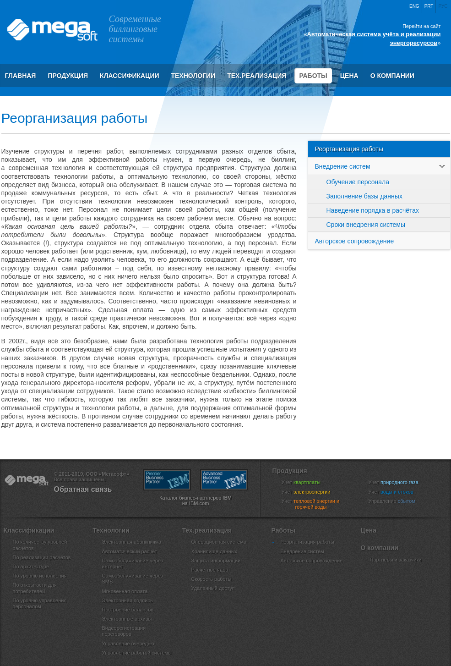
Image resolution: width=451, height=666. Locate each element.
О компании (392, 75)
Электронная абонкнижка (132, 542)
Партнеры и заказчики (396, 559)
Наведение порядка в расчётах (372, 210)
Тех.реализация (256, 75)
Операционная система (219, 542)
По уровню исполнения (40, 575)
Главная (20, 75)
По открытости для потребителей (35, 588)
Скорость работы (211, 579)
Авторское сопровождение (354, 241)
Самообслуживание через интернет (132, 563)
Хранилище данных (214, 551)
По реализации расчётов (42, 557)
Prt (429, 6)
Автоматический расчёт (130, 551)
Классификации (129, 75)
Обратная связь (83, 489)
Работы (313, 75)
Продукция (68, 75)
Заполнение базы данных (364, 196)
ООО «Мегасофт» (52, 30)
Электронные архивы (127, 619)
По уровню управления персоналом (40, 603)
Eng (414, 6)
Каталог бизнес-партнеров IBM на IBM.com (195, 500)
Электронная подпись (127, 600)
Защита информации (216, 560)
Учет (307, 482)
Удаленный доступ (213, 588)
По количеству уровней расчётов (40, 544)
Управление (398, 501)
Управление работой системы (137, 652)
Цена (349, 75)
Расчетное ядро (209, 569)
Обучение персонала (357, 182)
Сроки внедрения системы (365, 224)
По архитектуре (31, 566)
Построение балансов (128, 609)
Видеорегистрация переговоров (124, 631)
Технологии (193, 75)
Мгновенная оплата (125, 591)
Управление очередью (128, 643)
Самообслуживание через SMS (132, 578)
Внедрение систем (382, 166)
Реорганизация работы (349, 149)
